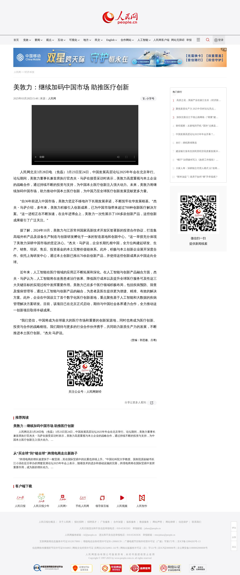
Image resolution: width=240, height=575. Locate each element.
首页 (16, 39)
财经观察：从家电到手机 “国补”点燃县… (197, 125)
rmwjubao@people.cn (164, 535)
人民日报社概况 (47, 522)
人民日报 (20, 499)
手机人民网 (82, 499)
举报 (189, 39)
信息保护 (183, 522)
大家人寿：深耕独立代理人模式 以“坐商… (198, 168)
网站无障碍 (177, 39)
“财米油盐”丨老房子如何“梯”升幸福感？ (197, 177)
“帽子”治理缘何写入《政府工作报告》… (197, 159)
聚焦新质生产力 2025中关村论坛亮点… (196, 109)
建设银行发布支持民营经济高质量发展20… (198, 151)
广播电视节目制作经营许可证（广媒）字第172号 (149, 541)
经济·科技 (29, 72)
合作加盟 (118, 522)
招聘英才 (92, 522)
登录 (221, 39)
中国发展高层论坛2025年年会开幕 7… (195, 134)
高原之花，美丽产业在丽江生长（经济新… (198, 100)
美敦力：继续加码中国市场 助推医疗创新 (43, 426)
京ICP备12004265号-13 (188, 541)
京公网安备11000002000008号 (192, 548)
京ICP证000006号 (167, 548)
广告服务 (105, 522)
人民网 (17, 72)
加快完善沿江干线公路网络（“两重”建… (197, 117)
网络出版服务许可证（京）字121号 (138, 548)
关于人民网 (65, 522)
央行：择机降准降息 (186, 143)
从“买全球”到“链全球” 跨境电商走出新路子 (45, 453)
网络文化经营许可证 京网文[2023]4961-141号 (95, 548)
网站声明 (157, 522)
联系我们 (196, 522)
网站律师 (170, 522)
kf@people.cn (90, 535)
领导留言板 (102, 499)
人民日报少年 (41, 499)
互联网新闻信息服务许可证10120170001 (60, 541)
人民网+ (62, 499)
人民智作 (142, 499)
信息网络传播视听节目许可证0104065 (51, 548)
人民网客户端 (161, 39)
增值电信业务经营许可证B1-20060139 (102, 541)
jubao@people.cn (152, 528)
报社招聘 (79, 522)
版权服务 (131, 522)
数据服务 (144, 522)
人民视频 (122, 499)
